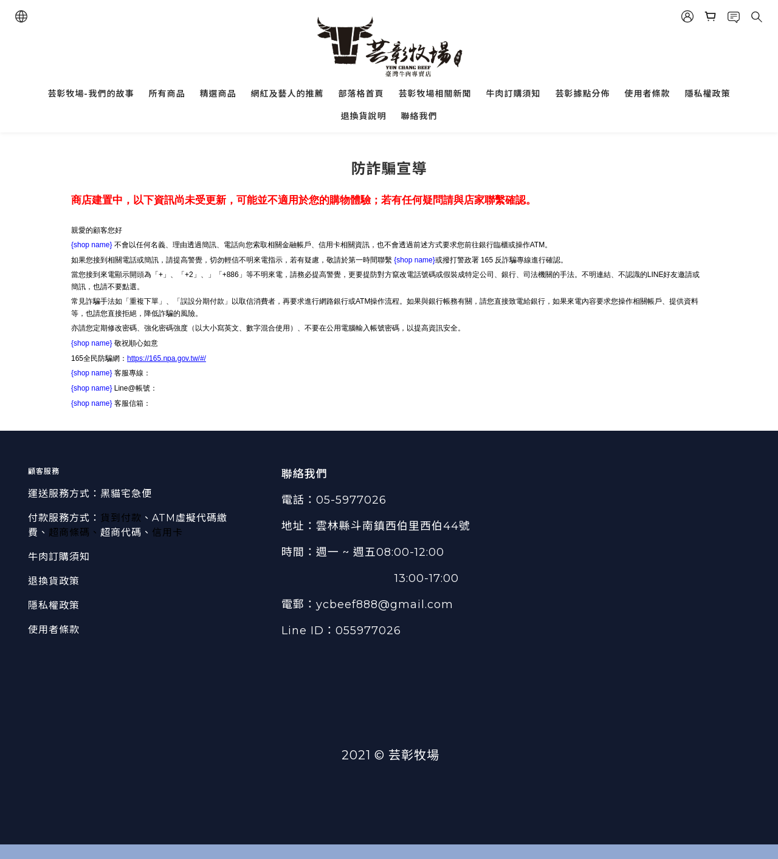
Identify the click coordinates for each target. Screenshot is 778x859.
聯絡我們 (419, 116)
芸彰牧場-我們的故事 (91, 93)
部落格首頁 (361, 93)
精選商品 (218, 93)
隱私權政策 (708, 93)
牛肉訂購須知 (513, 93)
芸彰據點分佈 (583, 93)
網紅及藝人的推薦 (287, 93)
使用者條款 (647, 93)
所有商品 (167, 93)
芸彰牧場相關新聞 (435, 93)
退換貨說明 (364, 116)
